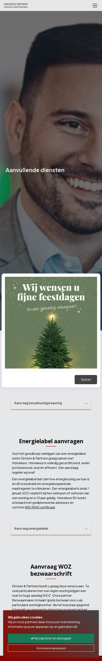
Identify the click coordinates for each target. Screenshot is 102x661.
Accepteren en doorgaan (51, 638)
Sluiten (86, 379)
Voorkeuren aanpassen (51, 648)
